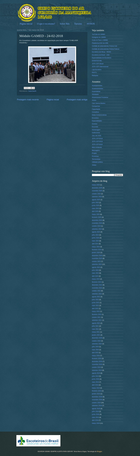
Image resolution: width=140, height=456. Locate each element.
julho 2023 (95, 270)
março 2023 (96, 279)
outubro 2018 (96, 402)
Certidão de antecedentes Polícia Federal (105, 49)
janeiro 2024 (96, 252)
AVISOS (91, 23)
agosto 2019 (96, 373)
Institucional (96, 132)
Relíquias (95, 75)
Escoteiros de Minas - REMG (101, 52)
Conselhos (95, 112)
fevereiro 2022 (96, 314)
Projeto (94, 153)
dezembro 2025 (97, 188)
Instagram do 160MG (99, 37)
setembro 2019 (97, 370)
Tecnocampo (96, 159)
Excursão (95, 127)
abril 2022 (95, 308)
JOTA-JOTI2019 (97, 141)
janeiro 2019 (96, 394)
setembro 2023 (97, 264)
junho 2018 (95, 414)
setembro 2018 (97, 405)
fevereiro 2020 (96, 358)
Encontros (95, 118)
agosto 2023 (96, 267)
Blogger (99, 451)
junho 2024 (95, 238)
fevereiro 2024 (96, 249)
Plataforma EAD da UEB (100, 43)
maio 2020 (95, 350)
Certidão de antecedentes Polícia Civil (104, 46)
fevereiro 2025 (96, 217)
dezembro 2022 (97, 285)
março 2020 (96, 355)
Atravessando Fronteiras (100, 97)
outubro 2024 (96, 226)
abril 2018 (95, 420)
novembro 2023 (97, 258)
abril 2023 (95, 276)
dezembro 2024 (97, 220)
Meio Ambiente (97, 147)
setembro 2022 (97, 294)
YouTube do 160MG (98, 34)
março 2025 (96, 214)
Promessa (95, 156)
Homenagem (96, 130)
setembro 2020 (97, 344)
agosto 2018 (96, 408)
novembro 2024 (97, 223)
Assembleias (96, 91)
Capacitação (32, 91)
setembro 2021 (97, 320)
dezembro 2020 (97, 338)
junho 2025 (95, 205)
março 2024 (96, 247)
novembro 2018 (97, 399)
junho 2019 (95, 379)
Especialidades (97, 121)
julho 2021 (95, 326)
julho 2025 (95, 202)
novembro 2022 (97, 288)
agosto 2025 (96, 199)
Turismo (78, 23)
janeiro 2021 (96, 335)
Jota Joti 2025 (96, 135)
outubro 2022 (96, 291)
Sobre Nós (65, 23)
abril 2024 (95, 244)
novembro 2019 (97, 364)
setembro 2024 (97, 229)
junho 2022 (95, 302)
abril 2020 (95, 352)
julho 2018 (95, 411)
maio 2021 (95, 329)
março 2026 (96, 185)
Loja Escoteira (96, 69)
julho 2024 (95, 235)
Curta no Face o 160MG (100, 40)
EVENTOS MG (97, 61)
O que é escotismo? (46, 23)
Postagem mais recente (28, 99)
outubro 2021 (96, 317)
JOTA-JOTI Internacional (100, 66)
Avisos (94, 100)
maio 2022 (95, 305)
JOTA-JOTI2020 (97, 144)
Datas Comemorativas (99, 115)
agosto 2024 (96, 232)
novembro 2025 (97, 191)
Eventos (94, 124)
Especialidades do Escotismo (101, 58)
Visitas (94, 165)
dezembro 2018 (97, 397)
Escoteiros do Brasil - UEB (100, 55)
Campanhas (96, 106)
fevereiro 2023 (96, 282)
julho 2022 (95, 299)
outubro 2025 (96, 194)
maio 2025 (95, 208)
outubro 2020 (96, 341)
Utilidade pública (97, 162)
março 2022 (96, 311)
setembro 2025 (97, 196)
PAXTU (94, 72)
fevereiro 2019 (96, 391)
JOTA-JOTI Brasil (97, 64)
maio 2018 (95, 417)
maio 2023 (95, 273)
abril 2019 (95, 385)
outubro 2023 (96, 261)
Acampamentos (97, 85)
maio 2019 (95, 382)
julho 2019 (95, 376)
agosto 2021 (96, 323)
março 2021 (96, 332)
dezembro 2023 (97, 255)
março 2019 (96, 388)
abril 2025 (95, 211)
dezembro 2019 (97, 361)
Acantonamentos (97, 88)
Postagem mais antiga (77, 99)
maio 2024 (95, 241)
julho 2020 (95, 346)
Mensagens (96, 150)
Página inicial (26, 23)
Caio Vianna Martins (98, 103)
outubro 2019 (96, 367)
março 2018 (96, 423)
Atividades (95, 94)
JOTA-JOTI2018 (97, 138)
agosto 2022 (96, 297)
